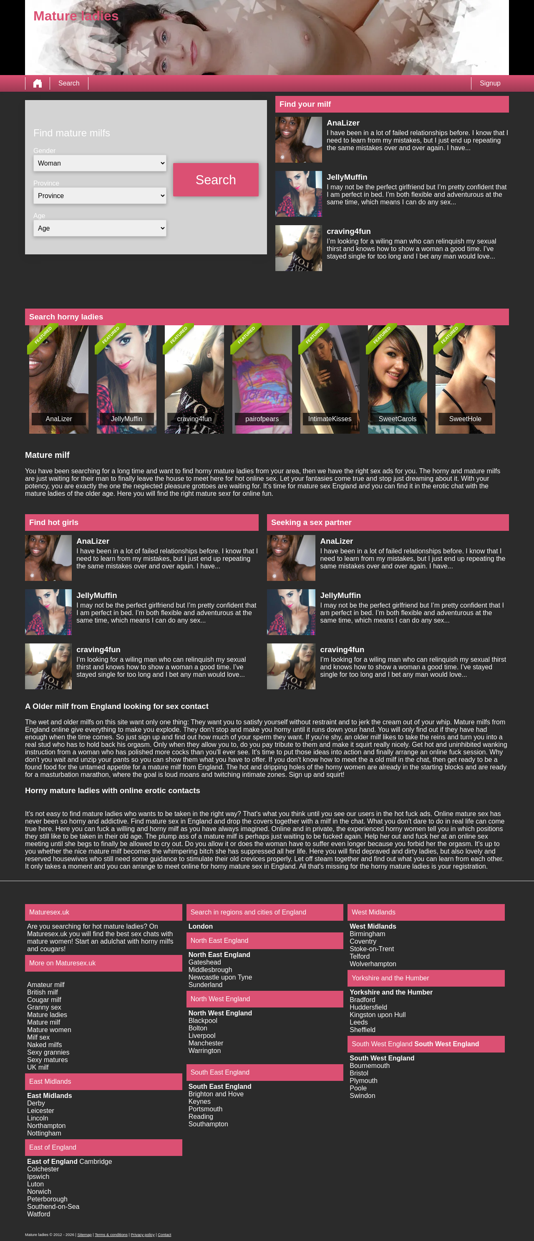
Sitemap (84, 1235)
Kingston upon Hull (378, 1014)
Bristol (359, 1073)
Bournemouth (370, 1065)
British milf (42, 992)
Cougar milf (44, 999)
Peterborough (47, 1199)
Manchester (206, 1043)
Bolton (198, 1028)
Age (39, 215)
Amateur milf (46, 984)
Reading (201, 1116)
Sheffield (362, 1029)
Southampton (208, 1124)
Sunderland (206, 984)
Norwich (39, 1191)
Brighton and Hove (216, 1094)
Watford (38, 1214)
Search (69, 83)
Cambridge (95, 1161)
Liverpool (202, 1035)
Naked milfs (44, 1044)
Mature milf (43, 1022)
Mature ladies (47, 1014)
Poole (358, 1088)
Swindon (362, 1095)
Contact (164, 1235)
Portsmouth (206, 1109)
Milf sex (38, 1037)
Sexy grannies (48, 1052)
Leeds (359, 1022)
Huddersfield (368, 1007)
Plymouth (364, 1080)
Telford (360, 956)
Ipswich (38, 1176)
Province (46, 183)
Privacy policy (143, 1235)
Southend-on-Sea (53, 1206)
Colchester (43, 1169)
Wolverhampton (373, 963)
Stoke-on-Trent (372, 948)
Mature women (49, 1029)
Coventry (363, 941)
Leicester (40, 1110)
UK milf (38, 1067)
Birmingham (367, 933)
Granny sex (44, 1007)
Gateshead (205, 962)
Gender (44, 150)
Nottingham (44, 1133)
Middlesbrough (210, 969)
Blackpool (203, 1020)
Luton (35, 1184)
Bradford (362, 999)
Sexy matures (47, 1059)
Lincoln (37, 1118)
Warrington (205, 1050)
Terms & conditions (111, 1235)
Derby (36, 1103)
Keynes (200, 1101)
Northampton (46, 1125)
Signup (490, 83)
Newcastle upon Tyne (220, 977)
